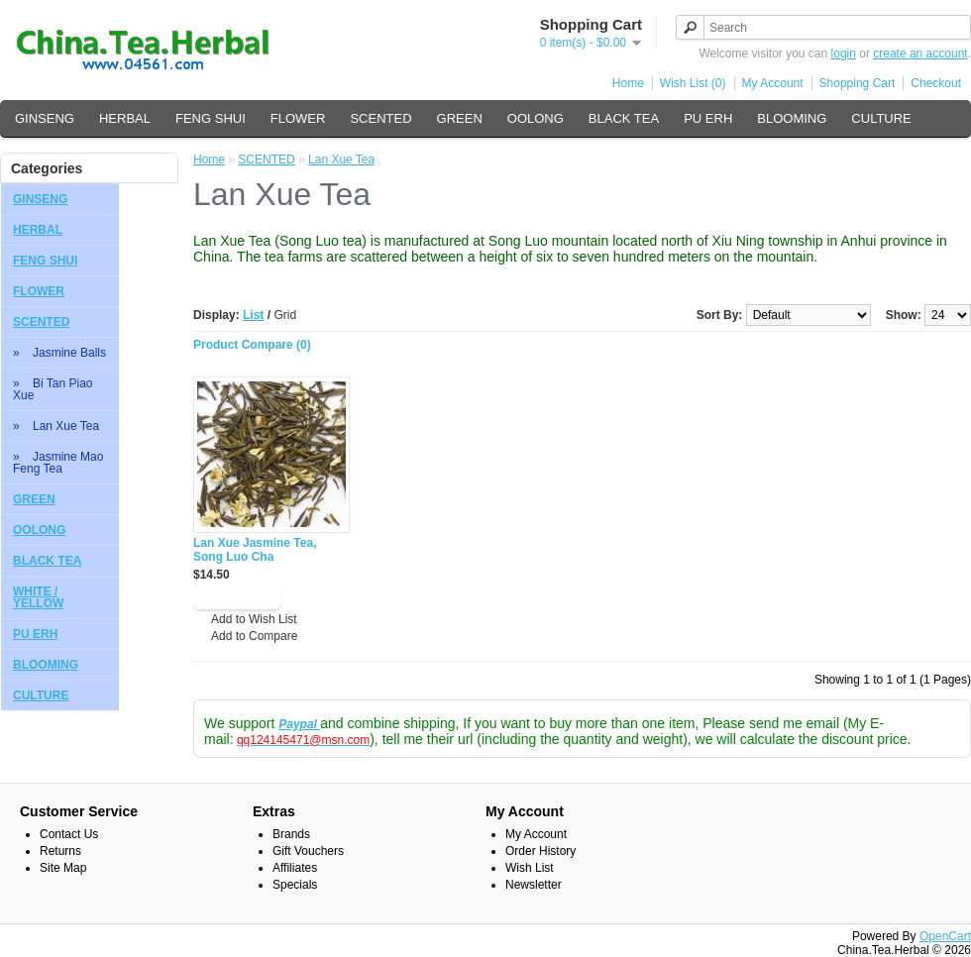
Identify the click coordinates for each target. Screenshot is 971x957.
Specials (294, 885)
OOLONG (535, 118)
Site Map (63, 868)
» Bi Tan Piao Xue (53, 389)
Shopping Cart (857, 83)
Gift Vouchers (308, 851)
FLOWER (298, 118)
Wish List (529, 868)
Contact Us (69, 834)
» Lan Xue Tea (56, 426)
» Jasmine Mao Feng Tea (58, 463)
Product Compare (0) (252, 345)
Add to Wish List (254, 619)
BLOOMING (791, 118)
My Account (773, 83)
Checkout (936, 83)
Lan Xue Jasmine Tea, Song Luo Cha (255, 550)
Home (628, 83)
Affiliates (294, 868)
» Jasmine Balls (59, 353)
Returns (60, 851)
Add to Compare (254, 636)
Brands (291, 834)
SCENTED (380, 118)
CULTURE (881, 118)
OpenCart (945, 936)
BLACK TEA (624, 118)
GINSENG (44, 118)
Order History (540, 851)
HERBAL (125, 118)
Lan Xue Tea (341, 159)
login (843, 53)
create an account (920, 53)
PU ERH (708, 118)
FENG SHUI (210, 118)
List (253, 315)
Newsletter (533, 885)
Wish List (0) (693, 83)
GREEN (460, 118)
